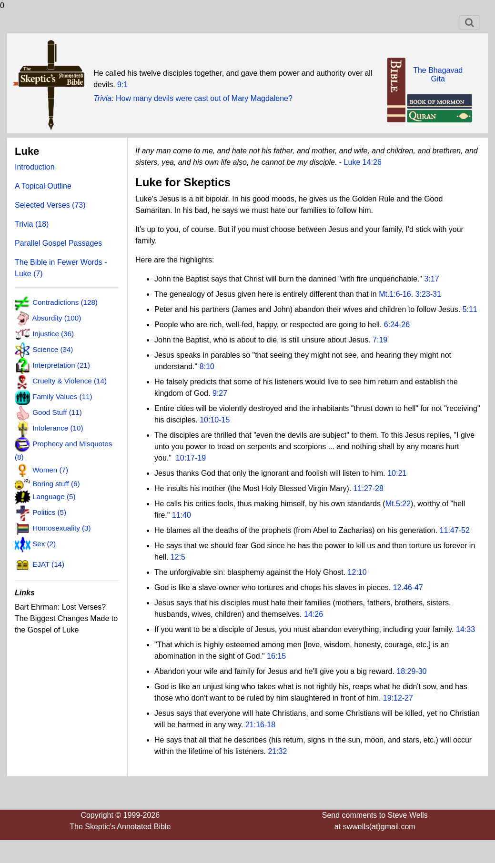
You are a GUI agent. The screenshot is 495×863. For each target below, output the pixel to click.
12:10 (357, 572)
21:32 (277, 751)
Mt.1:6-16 (395, 294)
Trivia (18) (32, 224)
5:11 (470, 309)
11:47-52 (455, 530)
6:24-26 (397, 325)
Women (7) (50, 470)
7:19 (380, 340)
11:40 (181, 515)
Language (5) (53, 496)
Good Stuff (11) (57, 412)
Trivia (102, 98)
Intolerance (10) (57, 428)
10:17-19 (191, 458)
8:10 (207, 366)
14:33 (465, 629)
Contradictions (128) (65, 303)
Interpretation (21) (61, 365)
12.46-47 (408, 587)
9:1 (122, 84)
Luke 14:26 (363, 162)
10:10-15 (215, 420)
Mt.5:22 (398, 504)
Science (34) (52, 350)
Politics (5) (49, 512)
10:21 (396, 473)
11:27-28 (369, 488)
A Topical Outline (43, 186)
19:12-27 (398, 698)
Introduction (35, 167)
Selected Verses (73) (50, 205)
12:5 (178, 557)
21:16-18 (260, 725)
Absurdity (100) (56, 318)
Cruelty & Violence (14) (69, 381)
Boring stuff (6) (56, 484)
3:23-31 (428, 294)
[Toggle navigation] (469, 22)
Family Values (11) (62, 396)
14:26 (313, 614)
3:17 (431, 279)
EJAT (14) (48, 564)
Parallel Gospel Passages (58, 243)
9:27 (219, 393)
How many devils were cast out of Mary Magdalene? (204, 98)
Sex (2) (44, 544)
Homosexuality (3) (61, 528)
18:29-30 (411, 671)
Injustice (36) (53, 334)
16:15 (276, 656)
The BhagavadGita (438, 74)
